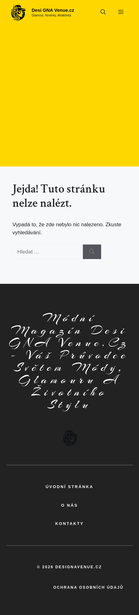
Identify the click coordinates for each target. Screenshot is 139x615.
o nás (69, 505)
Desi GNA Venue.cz (53, 10)
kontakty (69, 523)
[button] (103, 12)
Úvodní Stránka (69, 486)
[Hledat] (92, 252)
